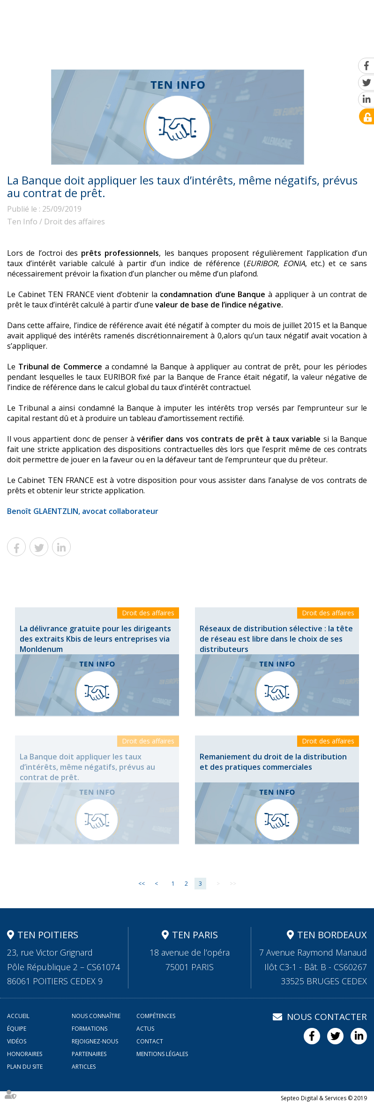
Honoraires (24, 1054)
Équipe (163, 52)
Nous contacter (327, 1017)
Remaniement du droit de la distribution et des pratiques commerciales (273, 761)
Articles (84, 1067)
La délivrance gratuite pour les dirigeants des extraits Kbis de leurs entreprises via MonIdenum (95, 638)
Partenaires (89, 1054)
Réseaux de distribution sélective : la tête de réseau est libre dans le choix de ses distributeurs (276, 638)
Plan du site (25, 1067)
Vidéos (260, 52)
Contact (351, 52)
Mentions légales (162, 1054)
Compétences (122, 52)
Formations (200, 52)
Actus (234, 52)
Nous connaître (65, 52)
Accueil (21, 52)
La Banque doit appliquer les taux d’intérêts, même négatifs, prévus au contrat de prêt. (87, 766)
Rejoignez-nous (305, 52)
